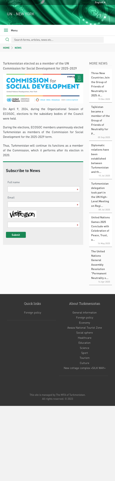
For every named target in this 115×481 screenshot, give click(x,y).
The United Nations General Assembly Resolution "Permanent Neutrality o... (99, 264)
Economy (84, 322)
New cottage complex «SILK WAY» (84, 368)
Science (84, 347)
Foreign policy (32, 312)
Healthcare (84, 337)
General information (84, 312)
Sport (84, 352)
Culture (84, 363)
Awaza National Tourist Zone (84, 327)
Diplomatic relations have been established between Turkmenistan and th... (100, 158)
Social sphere (84, 332)
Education (84, 342)
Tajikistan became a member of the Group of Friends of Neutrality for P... (100, 120)
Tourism (85, 357)
